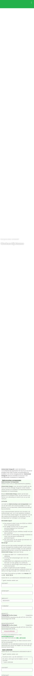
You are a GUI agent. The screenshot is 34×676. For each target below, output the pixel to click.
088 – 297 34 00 (21, 638)
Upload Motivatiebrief (7, 623)
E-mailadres (5, 605)
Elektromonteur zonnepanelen (11, 480)
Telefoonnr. (4, 598)
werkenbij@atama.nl (7, 636)
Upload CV (4, 613)
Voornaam (4, 583)
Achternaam (5, 590)
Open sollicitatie (7, 650)
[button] (32, 2)
